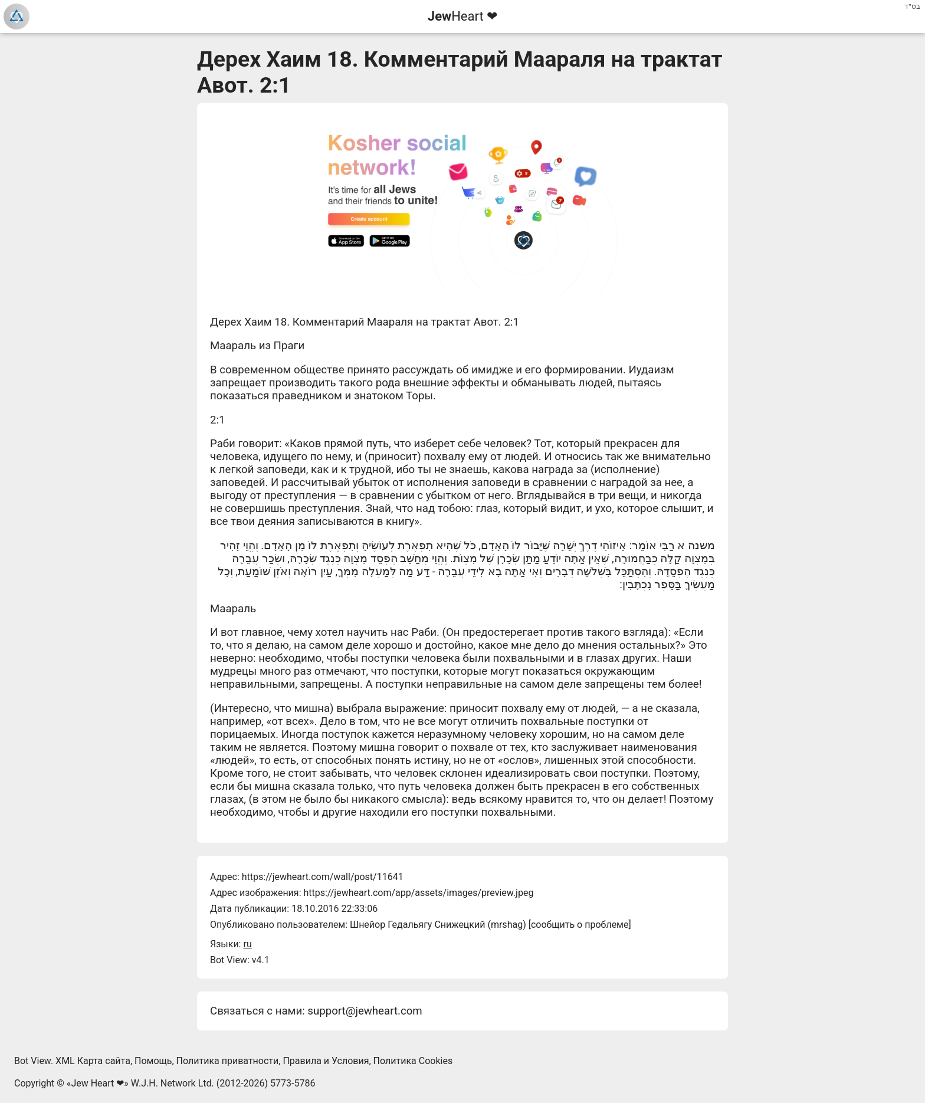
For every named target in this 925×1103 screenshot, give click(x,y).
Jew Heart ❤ (97, 1083)
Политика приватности (227, 1060)
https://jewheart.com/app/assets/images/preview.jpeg (418, 892)
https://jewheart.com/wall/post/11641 (323, 876)
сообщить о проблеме (580, 924)
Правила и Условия (326, 1060)
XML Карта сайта (92, 1060)
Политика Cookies (413, 1060)
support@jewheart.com (364, 1010)
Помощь (153, 1060)
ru (247, 944)
